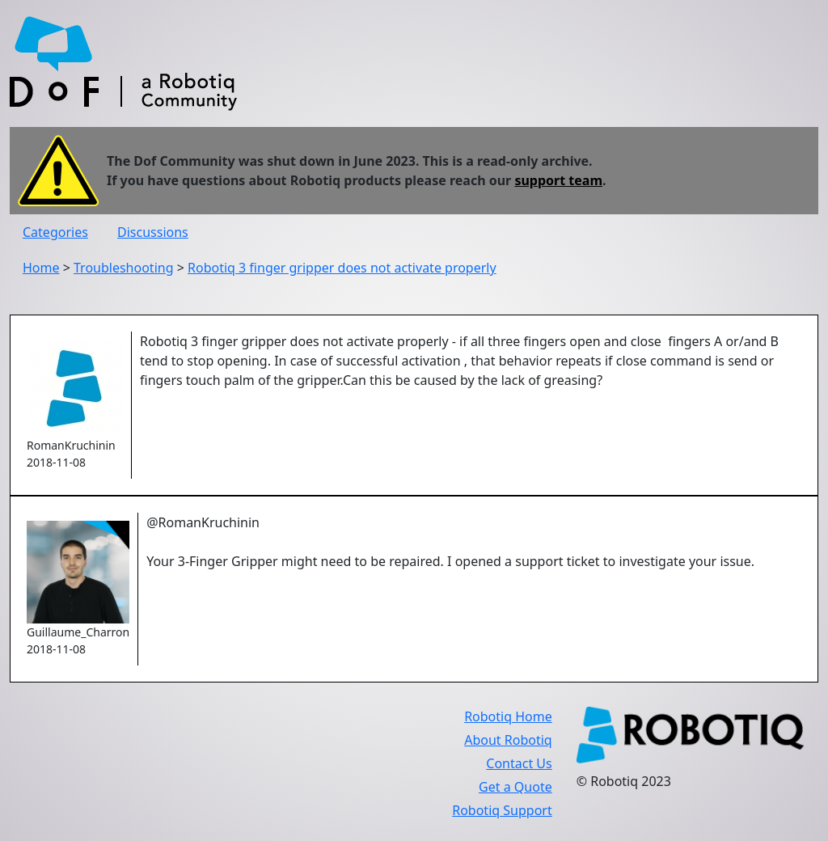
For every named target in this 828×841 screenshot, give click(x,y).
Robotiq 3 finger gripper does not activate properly (342, 268)
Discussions (152, 232)
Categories (55, 232)
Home (41, 268)
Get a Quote (515, 787)
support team (558, 180)
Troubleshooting (124, 268)
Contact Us (518, 763)
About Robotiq (507, 740)
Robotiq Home (508, 716)
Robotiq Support (501, 810)
